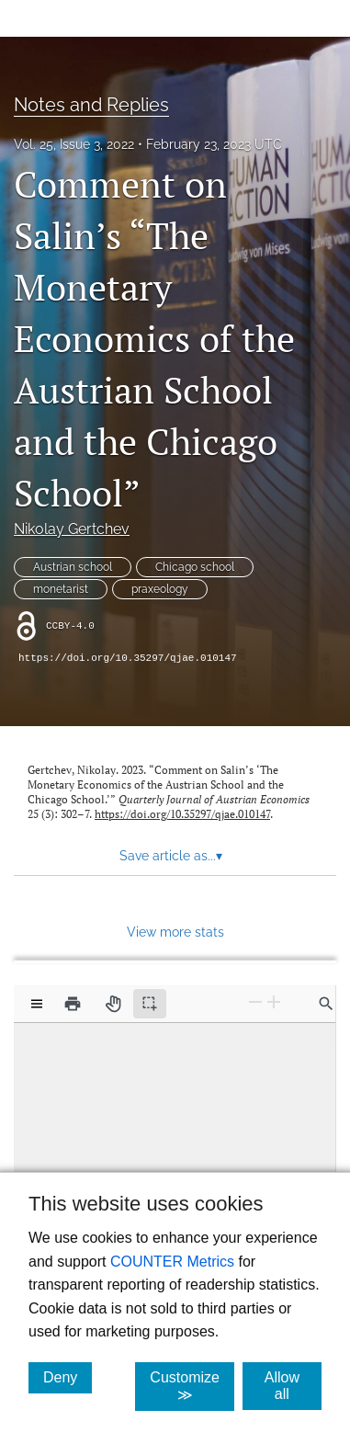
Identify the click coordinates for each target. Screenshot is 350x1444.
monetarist (60, 589)
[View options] (36, 1004)
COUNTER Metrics (172, 1261)
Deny (67, 1377)
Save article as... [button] (170, 855)
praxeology (159, 589)
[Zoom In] (274, 1002)
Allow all (293, 1386)
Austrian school (72, 567)
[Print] (72, 1003)
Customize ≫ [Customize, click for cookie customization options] (192, 1386)
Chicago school (194, 567)
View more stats (175, 931)
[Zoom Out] (255, 1002)
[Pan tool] (113, 1003)
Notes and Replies (91, 105)
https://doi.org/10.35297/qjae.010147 (127, 658)
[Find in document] (326, 1003)
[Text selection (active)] (149, 1003)
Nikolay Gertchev (72, 529)
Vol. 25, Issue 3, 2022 (74, 144)
